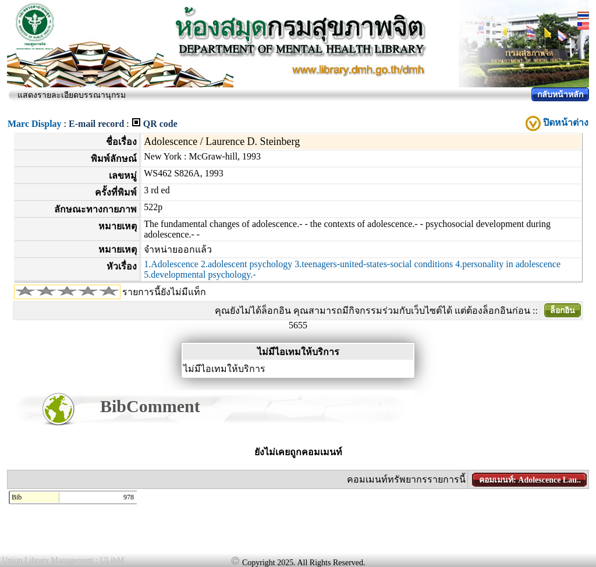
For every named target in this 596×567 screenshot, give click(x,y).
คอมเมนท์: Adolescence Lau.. (530, 480)
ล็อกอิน (562, 310)
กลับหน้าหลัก (560, 94)
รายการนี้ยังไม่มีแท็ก (164, 292)
